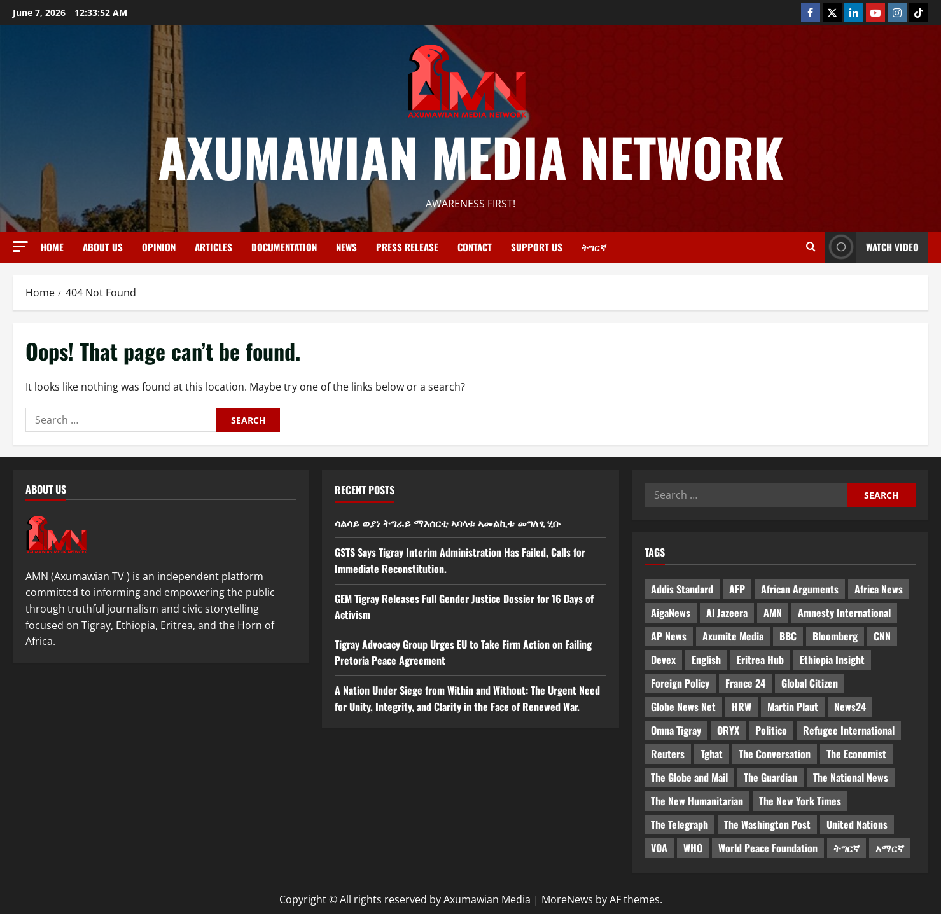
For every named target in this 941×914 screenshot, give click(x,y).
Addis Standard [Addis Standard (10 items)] (682, 589)
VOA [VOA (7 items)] (659, 847)
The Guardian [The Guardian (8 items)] (770, 777)
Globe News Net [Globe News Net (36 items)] (683, 706)
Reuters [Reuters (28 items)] (668, 753)
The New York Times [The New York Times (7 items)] (800, 800)
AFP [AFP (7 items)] (737, 589)
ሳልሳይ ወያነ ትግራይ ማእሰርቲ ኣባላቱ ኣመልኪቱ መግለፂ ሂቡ (448, 522)
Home (52, 247)
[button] (20, 246)
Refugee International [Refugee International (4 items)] (849, 730)
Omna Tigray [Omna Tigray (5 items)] (676, 730)
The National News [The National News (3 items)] (850, 777)
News (346, 247)
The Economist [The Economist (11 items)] (856, 753)
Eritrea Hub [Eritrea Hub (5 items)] (760, 659)
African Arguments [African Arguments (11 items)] (800, 589)
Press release (407, 247)
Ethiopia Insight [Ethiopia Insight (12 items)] (832, 659)
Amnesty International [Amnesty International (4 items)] (844, 612)
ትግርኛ (594, 247)
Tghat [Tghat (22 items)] (712, 753)
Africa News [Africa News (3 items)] (878, 589)
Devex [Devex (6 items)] (663, 659)
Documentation (284, 247)
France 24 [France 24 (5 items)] (745, 683)
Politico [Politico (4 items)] (771, 730)
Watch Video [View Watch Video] (872, 247)
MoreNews (567, 899)
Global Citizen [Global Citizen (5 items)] (809, 683)
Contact (474, 247)
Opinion (159, 247)
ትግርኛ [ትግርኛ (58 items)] (846, 847)
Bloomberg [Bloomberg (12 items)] (835, 636)
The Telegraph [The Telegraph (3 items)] (679, 824)
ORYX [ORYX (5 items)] (728, 730)
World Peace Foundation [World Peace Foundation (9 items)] (768, 847)
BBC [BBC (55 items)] (788, 636)
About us (103, 247)
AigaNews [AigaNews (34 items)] (670, 612)
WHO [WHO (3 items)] (692, 847)
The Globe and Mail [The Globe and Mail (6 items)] (689, 777)
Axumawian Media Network (471, 156)
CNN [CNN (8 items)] (882, 636)
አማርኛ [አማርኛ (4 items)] (889, 847)
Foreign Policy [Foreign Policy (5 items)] (680, 683)
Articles (213, 247)
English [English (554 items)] (706, 659)
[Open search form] (811, 247)
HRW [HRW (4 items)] (741, 706)
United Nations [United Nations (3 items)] (857, 824)
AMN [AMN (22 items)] (772, 612)
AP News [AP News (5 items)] (669, 636)
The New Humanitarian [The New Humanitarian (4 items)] (697, 800)
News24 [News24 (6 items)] (850, 706)
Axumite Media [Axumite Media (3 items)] (732, 636)
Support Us (536, 247)
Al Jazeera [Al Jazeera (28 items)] (727, 612)
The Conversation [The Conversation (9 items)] (775, 753)
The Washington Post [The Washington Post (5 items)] (767, 824)
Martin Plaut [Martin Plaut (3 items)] (792, 706)
